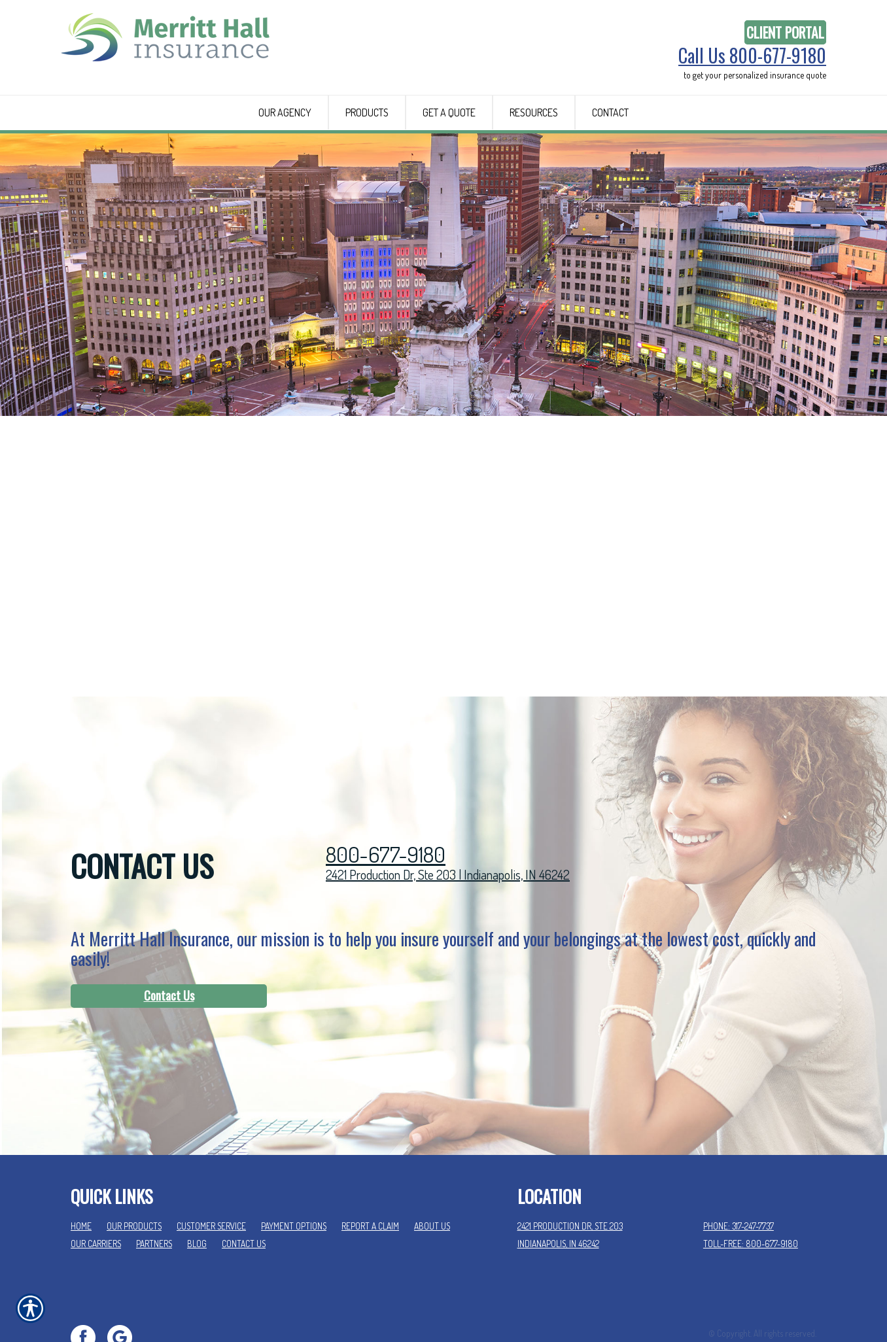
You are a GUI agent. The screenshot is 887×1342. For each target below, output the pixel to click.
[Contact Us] (169, 945)
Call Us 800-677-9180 (752, 56)
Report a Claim (370, 1176)
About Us (432, 1176)
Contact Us (169, 945)
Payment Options (293, 1176)
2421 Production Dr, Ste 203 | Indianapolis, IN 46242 (448, 824)
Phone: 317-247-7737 (738, 1176)
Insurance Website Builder (771, 1300)
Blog (197, 1193)
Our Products (134, 1176)
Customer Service (211, 1176)
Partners (154, 1193)
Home (81, 1176)
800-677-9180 (385, 804)
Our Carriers (96, 1193)
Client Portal (785, 32)
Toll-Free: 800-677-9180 (750, 1193)
